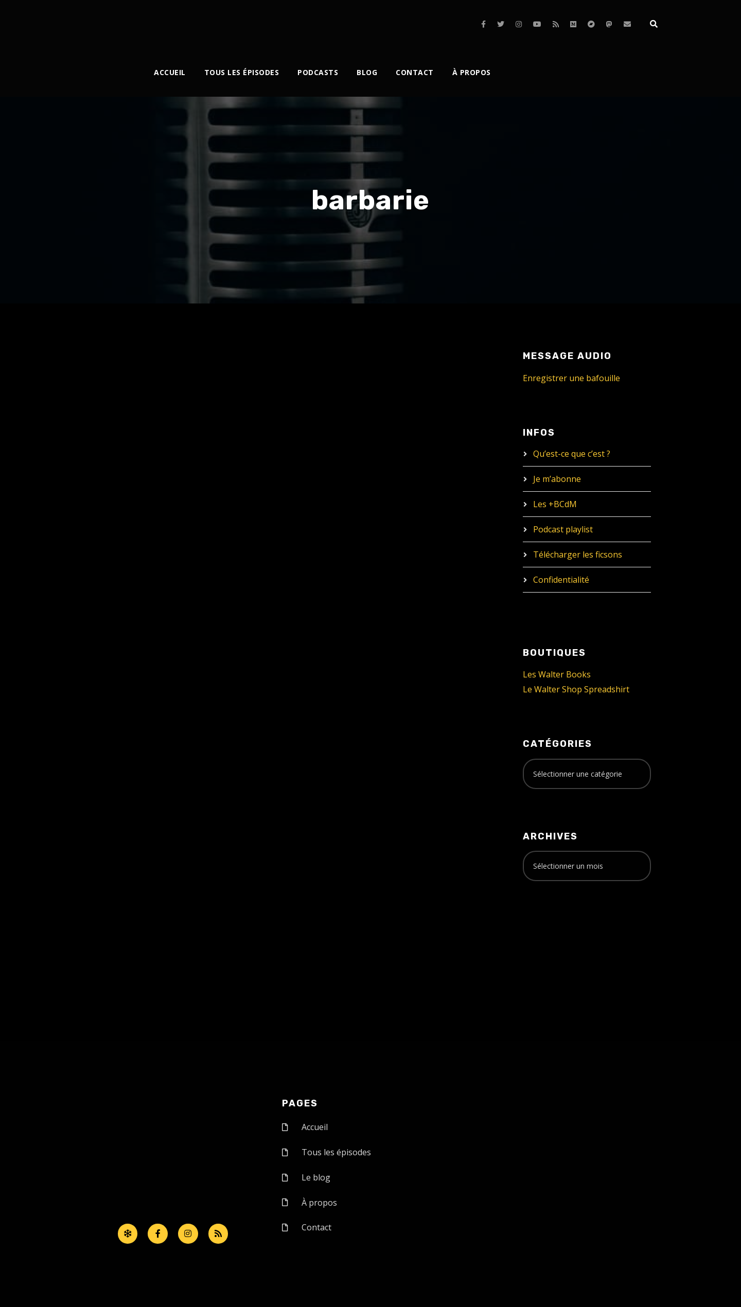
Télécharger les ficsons (577, 554)
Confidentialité (561, 579)
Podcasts (317, 72)
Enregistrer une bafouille (571, 378)
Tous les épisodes (241, 72)
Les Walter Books (557, 674)
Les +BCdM (555, 504)
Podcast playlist (563, 529)
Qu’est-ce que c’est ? (571, 453)
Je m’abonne (557, 479)
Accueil (170, 72)
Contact (415, 72)
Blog (367, 72)
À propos (471, 72)
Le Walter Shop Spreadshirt (576, 689)
